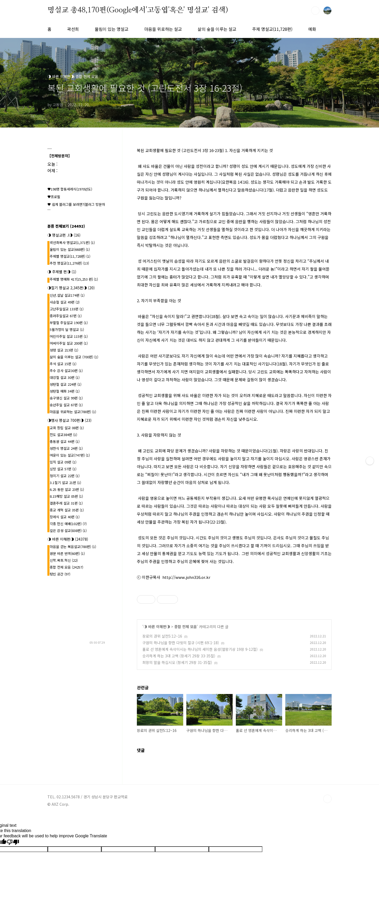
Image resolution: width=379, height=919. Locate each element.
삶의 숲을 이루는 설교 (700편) (74, 356)
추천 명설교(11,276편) (69, 263)
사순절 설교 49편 (64, 302)
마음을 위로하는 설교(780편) (73, 411)
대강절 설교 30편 (64, 377)
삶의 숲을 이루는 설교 (217, 29)
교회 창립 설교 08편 (67, 427)
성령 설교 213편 (64, 350)
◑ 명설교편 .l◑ (64, 235)
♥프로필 (53, 196)
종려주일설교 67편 (66, 315)
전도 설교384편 (63, 434)
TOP (327, 799)
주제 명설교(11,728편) (272, 29)
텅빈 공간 (60, 573)
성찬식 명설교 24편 (66, 448)
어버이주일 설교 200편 (69, 343)
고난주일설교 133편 (66, 308)
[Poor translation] (13, 842)
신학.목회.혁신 (64, 560)
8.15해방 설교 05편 (66, 496)
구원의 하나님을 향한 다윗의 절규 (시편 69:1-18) (180, 642)
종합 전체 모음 (185, 626)
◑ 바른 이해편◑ (156, 626)
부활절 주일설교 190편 (69, 322)
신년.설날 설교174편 (67, 295)
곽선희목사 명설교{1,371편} (72, 242)
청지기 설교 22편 (64, 475)
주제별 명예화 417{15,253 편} (74, 279)
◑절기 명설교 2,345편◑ (71, 287)
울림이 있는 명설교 (111, 29)
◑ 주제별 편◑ (61, 271)
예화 (312, 29)
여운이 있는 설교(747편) (70, 455)
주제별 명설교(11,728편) (70, 256)
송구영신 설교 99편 (66, 397)
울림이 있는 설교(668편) (70, 249)
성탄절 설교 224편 (65, 384)
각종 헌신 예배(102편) (68, 523)
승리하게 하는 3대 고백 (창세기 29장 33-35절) (178, 655)
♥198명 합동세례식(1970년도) (69, 189)
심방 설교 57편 (63, 468)
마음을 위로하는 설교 (163, 29)
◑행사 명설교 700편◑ (69, 420)
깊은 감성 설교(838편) (68, 530)
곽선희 (73, 29)
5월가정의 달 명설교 (67, 329)
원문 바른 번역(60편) (67, 553)
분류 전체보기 (66, 226)
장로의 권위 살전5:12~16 (162, 636)
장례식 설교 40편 (64, 516)
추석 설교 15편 (63, 363)
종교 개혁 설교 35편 (67, 509)
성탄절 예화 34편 (64, 391)
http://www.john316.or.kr (186, 577)
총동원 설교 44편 (64, 441)
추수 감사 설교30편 (66, 370)
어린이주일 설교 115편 (69, 336)
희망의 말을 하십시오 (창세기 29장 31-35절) (177, 662)
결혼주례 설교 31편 (66, 503)
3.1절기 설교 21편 (65, 482)
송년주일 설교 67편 (66, 404)
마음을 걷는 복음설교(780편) (73, 546)
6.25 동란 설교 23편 (67, 489)
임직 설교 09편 (63, 462)
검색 (315, 10)
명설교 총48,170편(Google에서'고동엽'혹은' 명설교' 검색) (137, 10)
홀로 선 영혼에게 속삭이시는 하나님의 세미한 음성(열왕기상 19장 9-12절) (200, 649)
